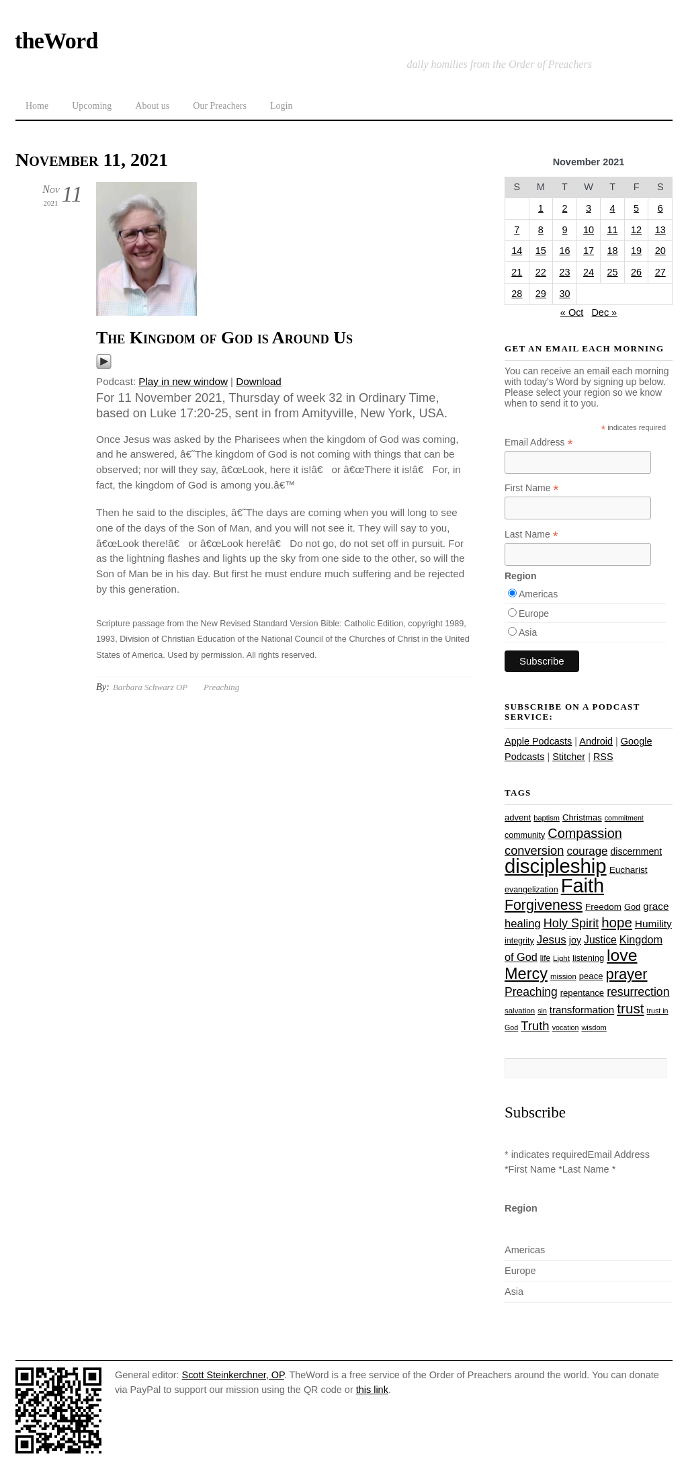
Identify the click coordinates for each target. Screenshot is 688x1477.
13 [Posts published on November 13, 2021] (660, 229)
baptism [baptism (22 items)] (546, 818)
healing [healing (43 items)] (523, 923)
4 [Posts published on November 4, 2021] (612, 208)
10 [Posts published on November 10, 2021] (588, 229)
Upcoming (92, 106)
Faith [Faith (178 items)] (582, 885)
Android (596, 741)
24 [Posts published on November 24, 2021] (588, 272)
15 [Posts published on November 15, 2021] (540, 250)
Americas (538, 594)
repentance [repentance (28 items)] (582, 993)
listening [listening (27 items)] (588, 958)
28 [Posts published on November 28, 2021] (516, 293)
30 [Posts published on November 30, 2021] (564, 293)
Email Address (539, 442)
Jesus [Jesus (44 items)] (551, 939)
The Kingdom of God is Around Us (224, 337)
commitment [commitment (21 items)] (624, 818)
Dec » (604, 312)
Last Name (531, 534)
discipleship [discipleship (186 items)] (556, 866)
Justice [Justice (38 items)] (600, 939)
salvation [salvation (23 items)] (520, 1011)
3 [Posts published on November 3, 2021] (588, 208)
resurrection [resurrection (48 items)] (638, 992)
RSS (603, 756)
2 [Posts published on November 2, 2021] (564, 208)
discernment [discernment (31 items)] (636, 851)
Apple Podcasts (538, 741)
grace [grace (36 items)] (656, 906)
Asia (528, 632)
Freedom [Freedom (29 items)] (603, 907)
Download (259, 381)
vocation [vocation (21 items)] (565, 1027)
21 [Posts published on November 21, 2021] (516, 272)
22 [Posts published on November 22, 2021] (540, 272)
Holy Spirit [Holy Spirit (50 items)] (571, 923)
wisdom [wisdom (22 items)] (593, 1027)
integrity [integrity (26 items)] (519, 940)
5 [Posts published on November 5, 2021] (636, 208)
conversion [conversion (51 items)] (534, 850)
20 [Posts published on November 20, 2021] (660, 250)
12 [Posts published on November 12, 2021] (636, 229)
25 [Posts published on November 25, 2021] (612, 272)
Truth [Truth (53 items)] (535, 1026)
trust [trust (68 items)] (630, 1008)
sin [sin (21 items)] (542, 1011)
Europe (534, 613)
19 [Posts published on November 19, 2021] (636, 250)
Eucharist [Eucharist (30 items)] (628, 870)
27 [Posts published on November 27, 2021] (660, 272)
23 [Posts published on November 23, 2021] (564, 272)
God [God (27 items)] (632, 907)
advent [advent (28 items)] (518, 817)
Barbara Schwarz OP (150, 687)
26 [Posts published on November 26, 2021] (636, 272)
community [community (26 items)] (525, 835)
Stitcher (568, 756)
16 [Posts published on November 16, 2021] (564, 250)
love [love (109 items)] (622, 955)
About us (152, 106)
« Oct (572, 312)
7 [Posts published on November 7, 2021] (516, 229)
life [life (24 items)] (545, 958)
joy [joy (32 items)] (575, 940)
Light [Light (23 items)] (561, 958)
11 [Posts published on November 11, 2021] (612, 229)
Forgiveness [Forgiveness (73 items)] (544, 905)
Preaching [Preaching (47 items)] (531, 992)
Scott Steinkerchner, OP (233, 1374)
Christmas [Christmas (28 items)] (582, 817)
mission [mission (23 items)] (563, 976)
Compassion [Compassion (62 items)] (584, 833)
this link (372, 1389)
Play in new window (183, 381)
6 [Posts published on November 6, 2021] (660, 208)
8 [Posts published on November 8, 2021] (541, 229)
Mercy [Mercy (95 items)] (526, 973)
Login (281, 106)
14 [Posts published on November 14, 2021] (516, 250)
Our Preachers (220, 106)
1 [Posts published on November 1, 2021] (541, 208)
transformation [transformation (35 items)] (582, 1009)
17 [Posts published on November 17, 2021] (588, 250)
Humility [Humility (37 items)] (653, 923)
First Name (532, 488)
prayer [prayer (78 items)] (626, 974)
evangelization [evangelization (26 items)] (531, 889)
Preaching (221, 687)
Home (37, 106)
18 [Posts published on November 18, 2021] (612, 250)
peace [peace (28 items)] (591, 976)
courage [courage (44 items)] (586, 851)
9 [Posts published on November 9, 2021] (564, 229)
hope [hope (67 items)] (616, 922)
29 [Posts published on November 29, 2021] (540, 293)
